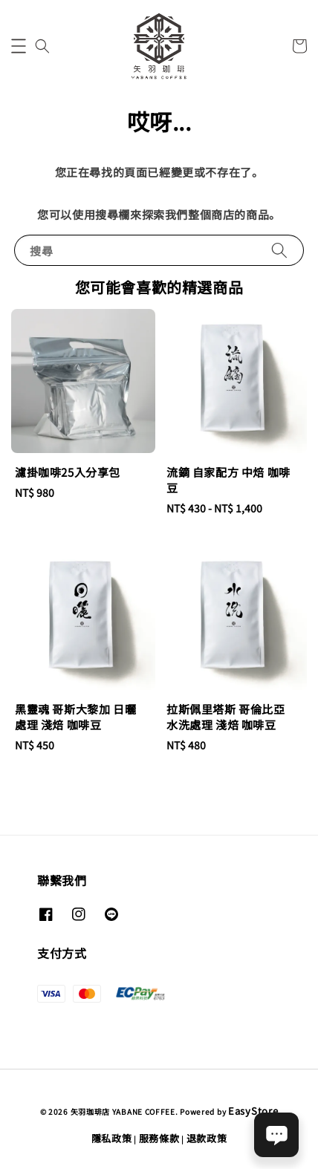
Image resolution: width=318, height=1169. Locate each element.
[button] (18, 46)
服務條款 (159, 1138)
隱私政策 (111, 1138)
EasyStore (253, 1111)
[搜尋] (279, 249)
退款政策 (206, 1138)
